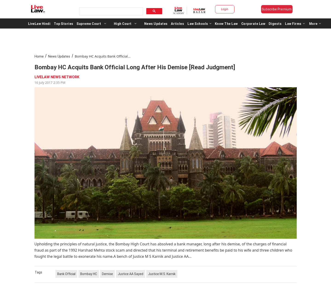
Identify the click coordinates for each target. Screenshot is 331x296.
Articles (177, 23)
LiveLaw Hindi (39, 23)
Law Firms (295, 23)
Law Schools (199, 23)
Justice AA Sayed (130, 274)
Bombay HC (88, 274)
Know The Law (226, 23)
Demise (107, 274)
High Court (123, 23)
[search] (110, 11)
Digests (275, 23)
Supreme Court (89, 23)
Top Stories (63, 23)
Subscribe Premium (277, 9)
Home (39, 56)
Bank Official (66, 274)
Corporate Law (253, 23)
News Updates (156, 23)
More (315, 23)
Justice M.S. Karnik (162, 274)
